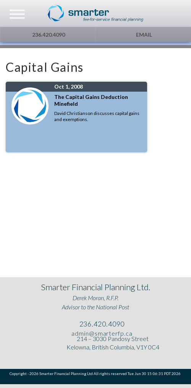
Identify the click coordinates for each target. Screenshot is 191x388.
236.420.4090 (48, 34)
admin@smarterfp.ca (101, 333)
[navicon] (17, 15)
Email (143, 34)
